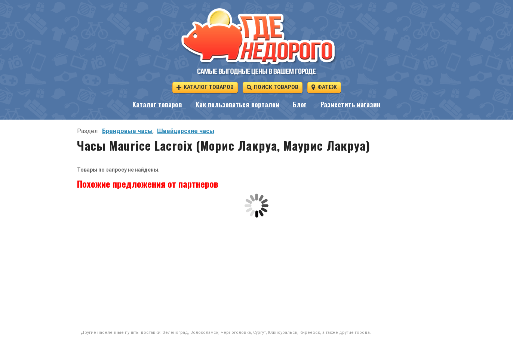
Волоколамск (204, 332)
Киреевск (309, 332)
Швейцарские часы (185, 131)
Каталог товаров (205, 87)
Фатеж (324, 87)
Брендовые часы (127, 131)
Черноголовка (236, 332)
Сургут (259, 332)
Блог (300, 104)
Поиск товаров (272, 87)
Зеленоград (175, 332)
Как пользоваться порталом (237, 104)
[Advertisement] (256, 273)
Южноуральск (282, 332)
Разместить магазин (350, 104)
